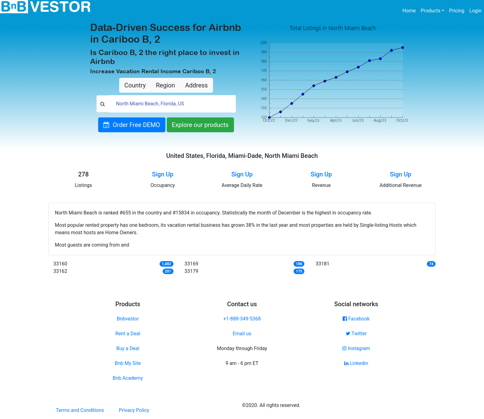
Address (196, 85)
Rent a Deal (127, 333)
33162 (60, 271)
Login (475, 11)
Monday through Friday (242, 348)
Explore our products (200, 125)
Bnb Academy (128, 378)
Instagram (356, 348)
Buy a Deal (128, 348)
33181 (322, 264)
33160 (60, 264)
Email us (242, 333)
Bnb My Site (128, 363)
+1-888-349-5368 (242, 319)
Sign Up (162, 174)
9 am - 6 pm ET (242, 363)
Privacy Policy (134, 410)
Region (165, 85)
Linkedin (356, 363)
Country (135, 85)
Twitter (356, 333)
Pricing (457, 11)
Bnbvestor (128, 319)
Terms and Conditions (80, 410)
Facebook (356, 319)
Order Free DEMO (131, 125)
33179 (191, 271)
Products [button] (430, 11)
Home (410, 10)
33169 (191, 264)
